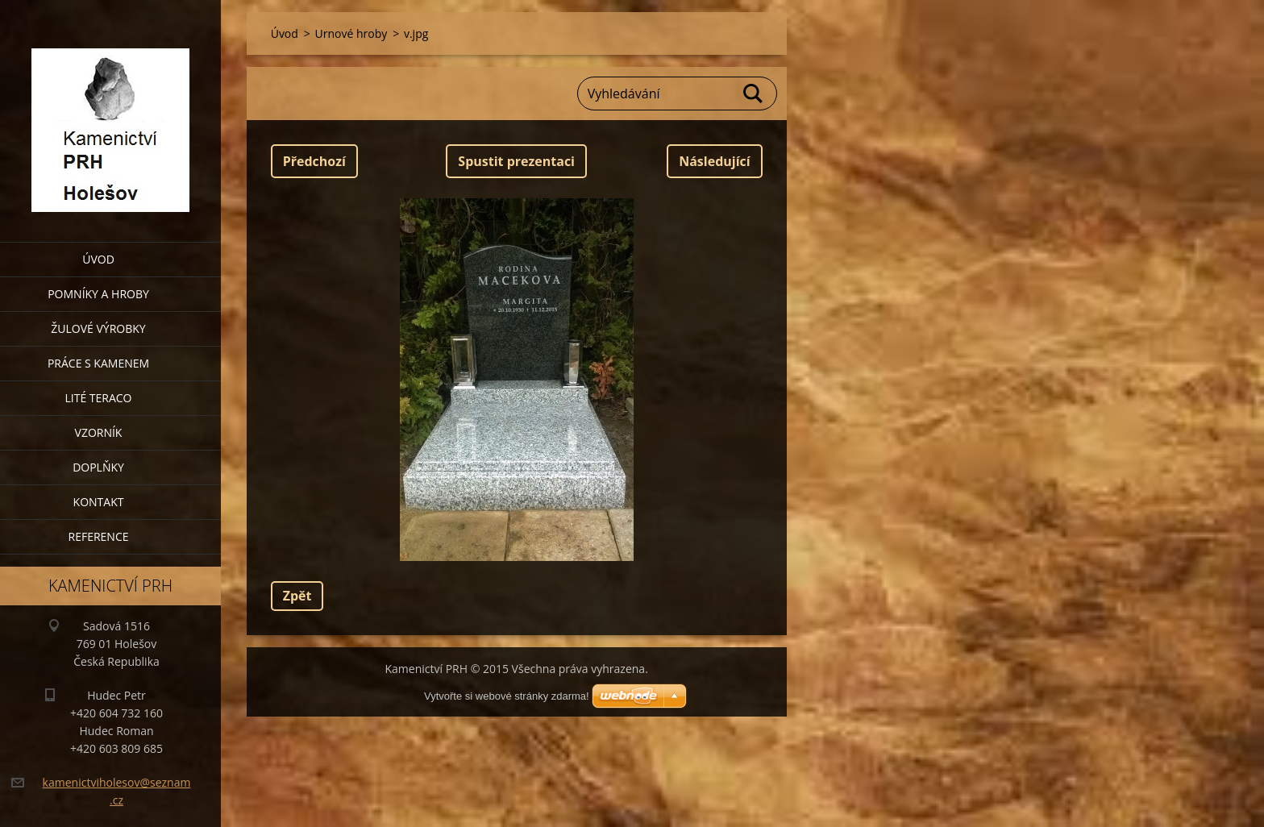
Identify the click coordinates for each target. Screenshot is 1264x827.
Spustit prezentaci (516, 161)
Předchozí (314, 161)
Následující (714, 161)
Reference (99, 536)
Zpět (297, 596)
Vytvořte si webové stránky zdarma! (506, 696)
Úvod (98, 259)
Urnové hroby (351, 33)
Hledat (753, 93)
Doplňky (98, 467)
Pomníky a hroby (98, 293)
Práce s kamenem (98, 363)
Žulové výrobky (98, 328)
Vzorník (99, 432)
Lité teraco (97, 397)
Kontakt (98, 501)
